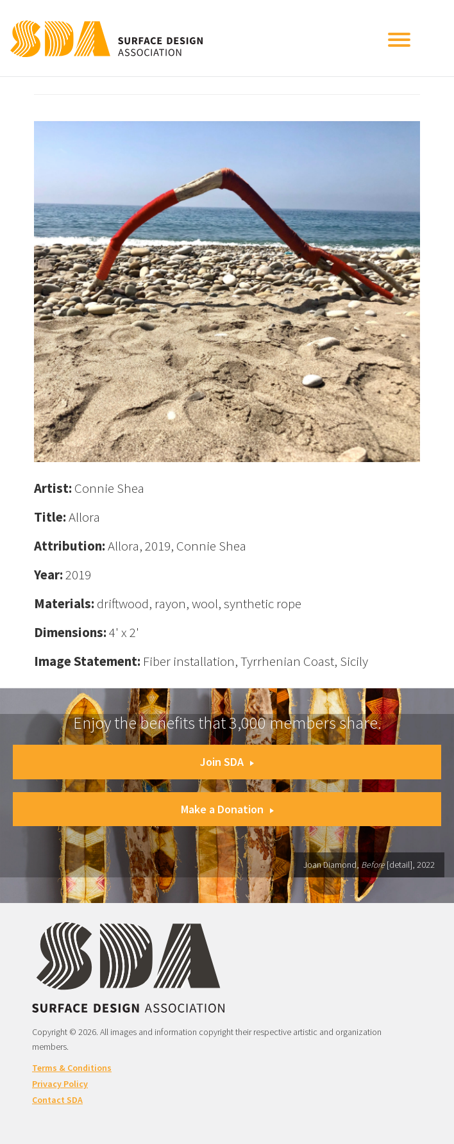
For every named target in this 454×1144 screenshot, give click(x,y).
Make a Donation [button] (227, 809)
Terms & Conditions (72, 1068)
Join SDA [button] (227, 761)
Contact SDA (57, 1100)
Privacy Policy (60, 1084)
